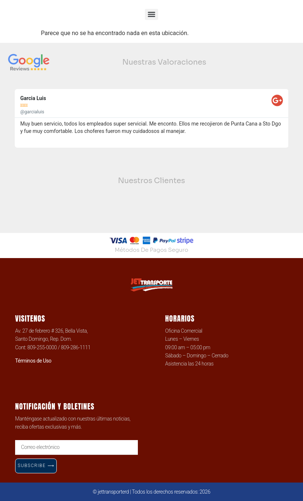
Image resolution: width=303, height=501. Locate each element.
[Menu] (151, 14)
